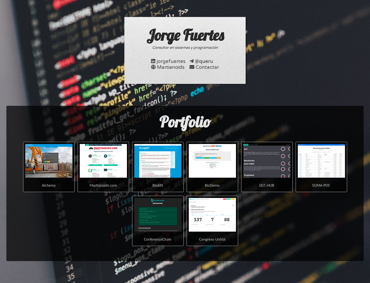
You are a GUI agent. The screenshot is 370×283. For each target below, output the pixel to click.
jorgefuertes (170, 61)
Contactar (207, 67)
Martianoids (171, 67)
